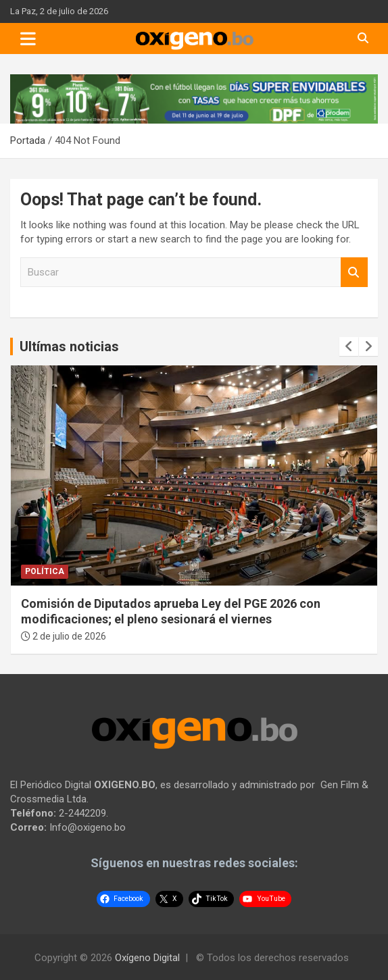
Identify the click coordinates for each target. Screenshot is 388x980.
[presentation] (348, 346)
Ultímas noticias (69, 346)
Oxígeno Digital (147, 958)
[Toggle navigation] (28, 38)
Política (44, 571)
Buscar (354, 272)
